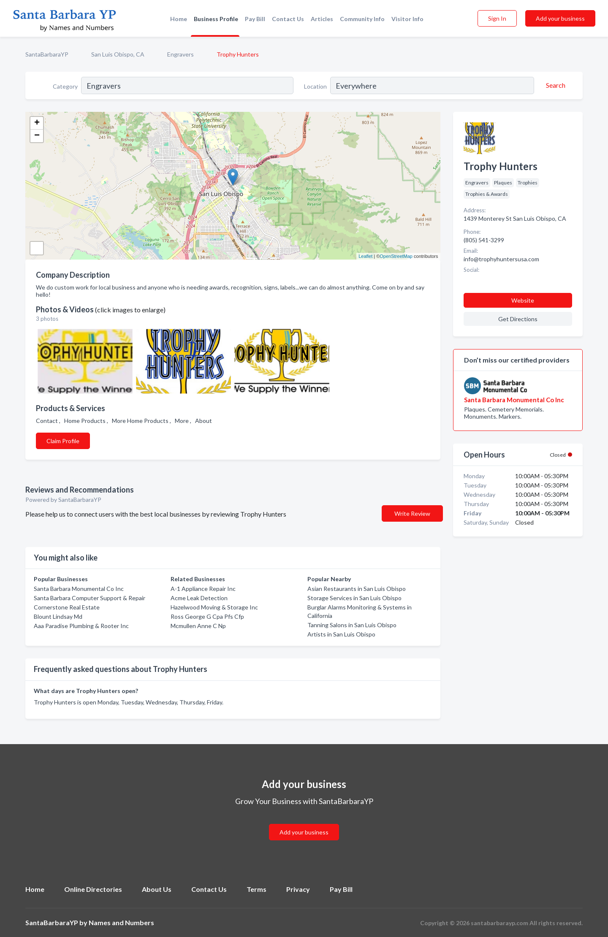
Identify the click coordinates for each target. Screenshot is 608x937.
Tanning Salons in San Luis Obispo (351, 624)
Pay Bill (255, 18)
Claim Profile (62, 440)
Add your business (560, 18)
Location (315, 86)
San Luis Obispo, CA (117, 54)
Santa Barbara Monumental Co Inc (79, 588)
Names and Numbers (121, 922)
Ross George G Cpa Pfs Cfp (207, 616)
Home (178, 18)
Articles (322, 18)
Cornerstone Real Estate (67, 607)
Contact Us (288, 18)
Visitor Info (407, 18)
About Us (156, 889)
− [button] (37, 136)
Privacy (298, 889)
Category (65, 86)
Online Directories (93, 889)
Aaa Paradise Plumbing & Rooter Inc (81, 625)
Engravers (180, 54)
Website (522, 300)
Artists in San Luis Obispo (341, 634)
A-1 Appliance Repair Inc (203, 588)
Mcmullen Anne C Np (198, 625)
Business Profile (216, 18)
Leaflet (365, 256)
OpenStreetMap (396, 256)
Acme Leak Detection (199, 597)
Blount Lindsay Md (58, 616)
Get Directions (517, 318)
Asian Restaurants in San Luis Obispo (356, 588)
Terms (256, 889)
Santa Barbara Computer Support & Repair (89, 597)
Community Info (362, 18)
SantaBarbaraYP (46, 54)
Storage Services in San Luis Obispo (354, 597)
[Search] (554, 85)
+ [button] (37, 123)
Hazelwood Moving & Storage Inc (214, 607)
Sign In (497, 18)
